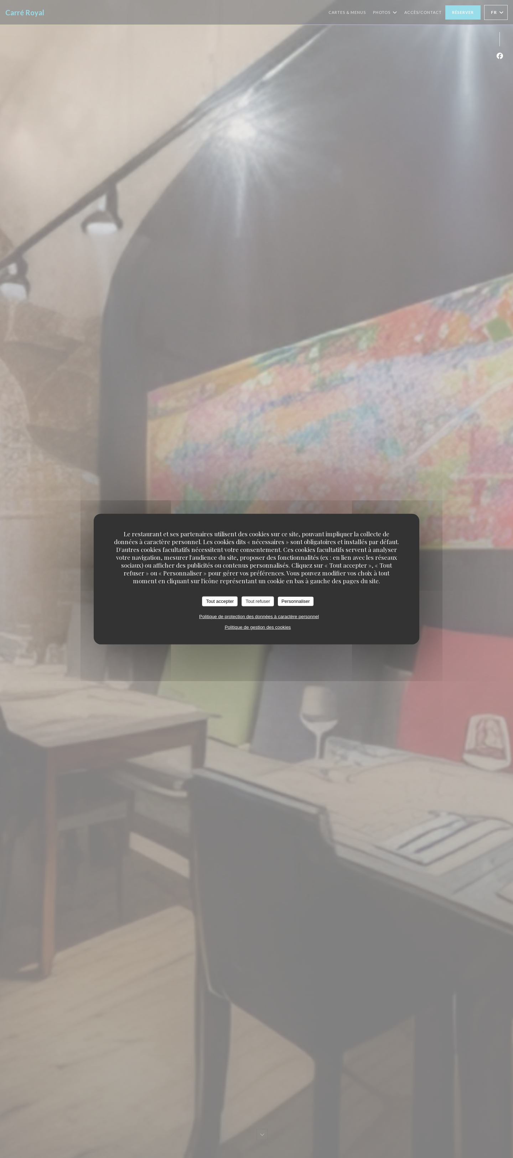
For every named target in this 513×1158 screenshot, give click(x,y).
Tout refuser (257, 601)
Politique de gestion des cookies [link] (258, 627)
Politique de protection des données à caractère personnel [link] (259, 616)
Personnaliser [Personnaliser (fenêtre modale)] (295, 601)
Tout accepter (220, 601)
